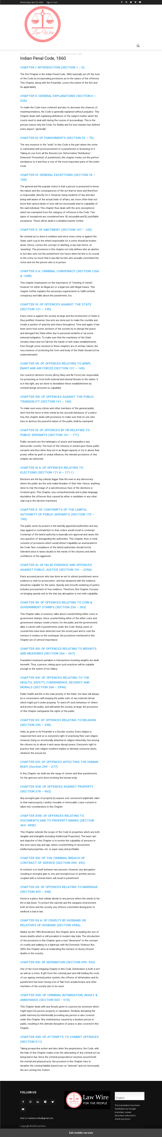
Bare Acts (51, 53)
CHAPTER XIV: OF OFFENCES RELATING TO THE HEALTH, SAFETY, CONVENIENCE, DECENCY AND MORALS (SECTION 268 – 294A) (55, 682)
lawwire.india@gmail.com (40, 1118)
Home (23, 53)
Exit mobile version (81, 1132)
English (129, 1096)
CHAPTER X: (57, 514)
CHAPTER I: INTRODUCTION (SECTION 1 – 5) (52, 67)
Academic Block (36, 53)
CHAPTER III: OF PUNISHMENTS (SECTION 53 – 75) (57, 138)
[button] (138, 46)
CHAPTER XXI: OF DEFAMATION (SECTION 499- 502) (57, 962)
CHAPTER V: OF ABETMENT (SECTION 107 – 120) (56, 230)
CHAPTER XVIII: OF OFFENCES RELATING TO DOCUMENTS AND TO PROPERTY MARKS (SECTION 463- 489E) (57, 820)
